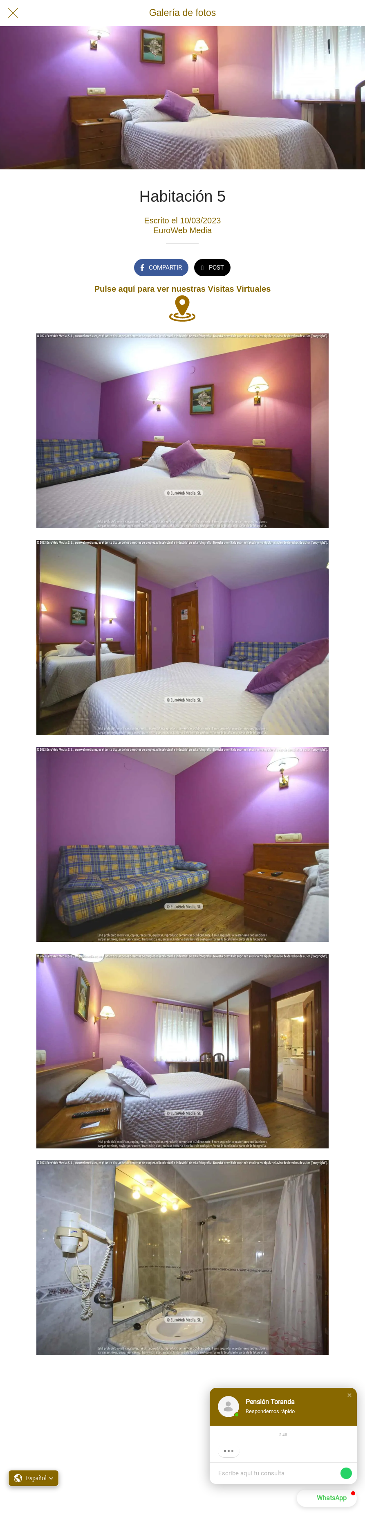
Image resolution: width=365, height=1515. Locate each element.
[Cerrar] (13, 13)
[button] (349, 1395)
